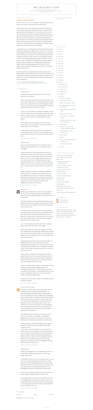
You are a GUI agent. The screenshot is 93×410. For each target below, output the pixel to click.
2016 (59, 61)
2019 (59, 54)
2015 (59, 63)
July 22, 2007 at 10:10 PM (29, 388)
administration (25, 83)
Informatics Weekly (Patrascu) (63, 175)
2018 (59, 56)
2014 (59, 65)
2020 (59, 51)
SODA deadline (63, 135)
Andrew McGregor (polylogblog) (64, 155)
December (62, 84)
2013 (59, 68)
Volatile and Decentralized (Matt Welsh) (65, 192)
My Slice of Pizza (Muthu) (62, 182)
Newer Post (19, 394)
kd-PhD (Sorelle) (60, 177)
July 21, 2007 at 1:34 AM (29, 185)
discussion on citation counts (25, 22)
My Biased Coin (46, 7)
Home (35, 394)
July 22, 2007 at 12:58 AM (29, 345)
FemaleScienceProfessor (62, 167)
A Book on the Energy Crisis (66, 100)
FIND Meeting (62, 124)
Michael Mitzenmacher (26, 287)
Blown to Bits (59, 159)
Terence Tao (59, 190)
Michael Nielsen (60, 179)
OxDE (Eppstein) (60, 184)
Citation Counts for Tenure (65, 113)
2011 (59, 73)
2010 (59, 75)
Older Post (51, 394)
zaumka (22, 189)
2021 (59, 49)
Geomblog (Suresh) (61, 171)
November (62, 86)
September (62, 91)
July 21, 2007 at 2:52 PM (29, 283)
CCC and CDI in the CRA (65, 143)
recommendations (36, 83)
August (61, 94)
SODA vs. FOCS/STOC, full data (67, 103)
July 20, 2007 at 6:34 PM (29, 138)
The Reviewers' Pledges (65, 98)
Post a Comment (20, 392)
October (62, 89)
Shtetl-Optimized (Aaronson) (63, 186)
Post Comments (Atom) (28, 398)
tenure (45, 83)
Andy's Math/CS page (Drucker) (64, 157)
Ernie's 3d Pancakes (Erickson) (63, 165)
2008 (59, 80)
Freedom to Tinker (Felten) (62, 169)
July (61, 96)
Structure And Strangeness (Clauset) (65, 188)
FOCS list (61, 137)
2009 (59, 77)
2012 (59, 70)
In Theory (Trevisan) (61, 173)
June (61, 146)
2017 (59, 58)
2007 (59, 82)
